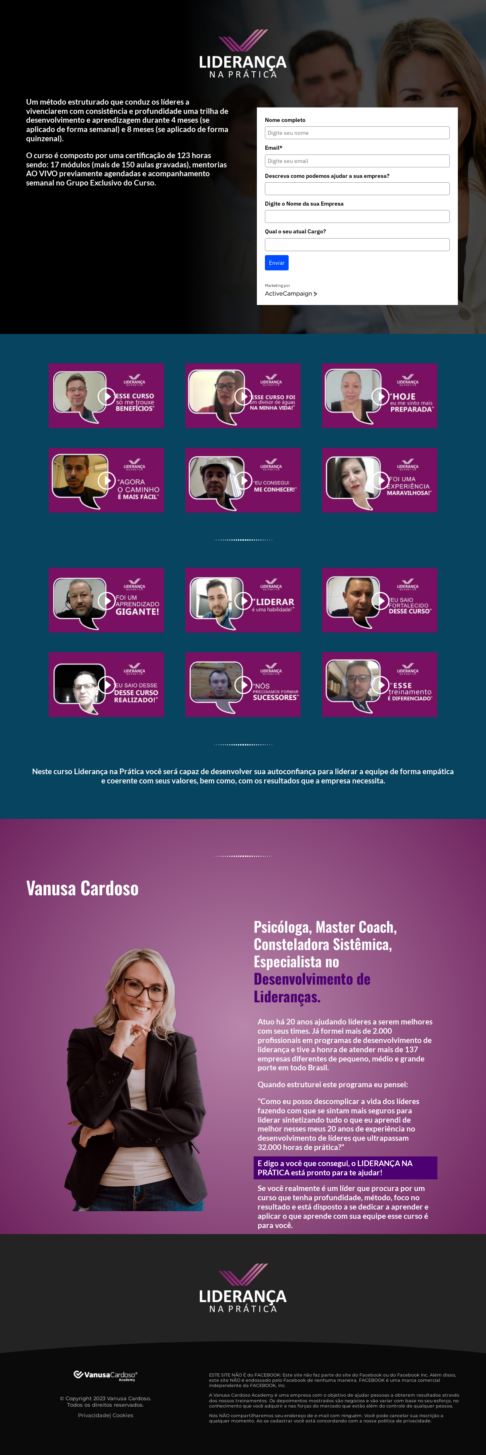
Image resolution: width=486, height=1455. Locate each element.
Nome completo (285, 120)
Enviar (277, 262)
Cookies (123, 1415)
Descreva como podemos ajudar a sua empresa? (327, 175)
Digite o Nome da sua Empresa (304, 203)
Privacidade (93, 1415)
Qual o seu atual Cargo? (295, 231)
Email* (274, 147)
